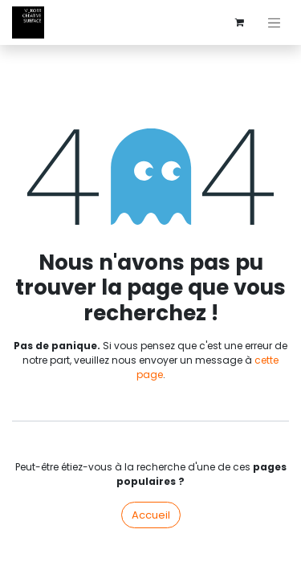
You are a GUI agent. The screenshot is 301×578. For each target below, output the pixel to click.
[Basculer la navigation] (274, 22)
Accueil (151, 515)
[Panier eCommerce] (240, 22)
